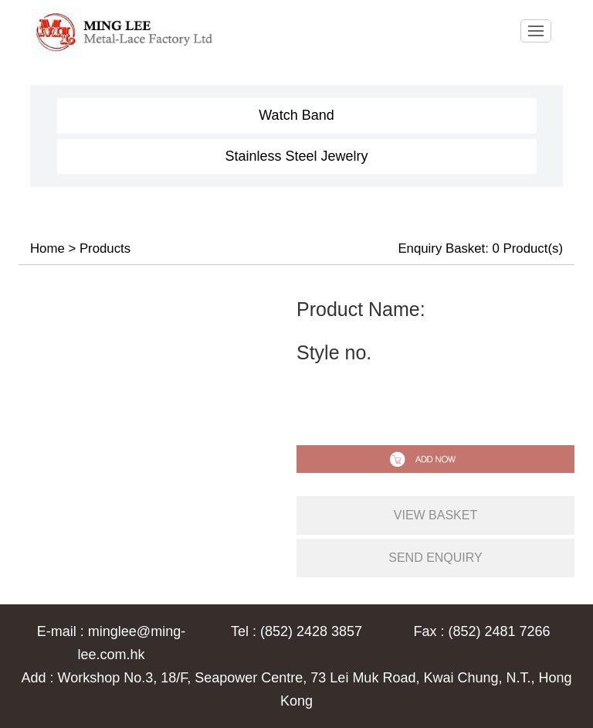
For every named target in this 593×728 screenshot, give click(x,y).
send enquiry (435, 557)
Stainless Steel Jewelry (296, 156)
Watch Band (296, 115)
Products (105, 248)
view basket (435, 515)
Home (47, 248)
